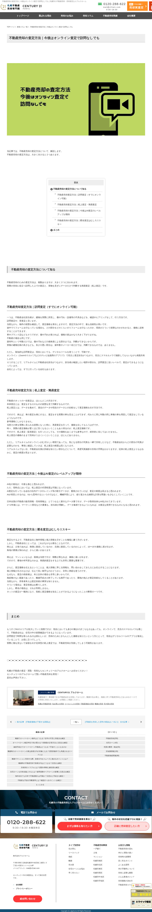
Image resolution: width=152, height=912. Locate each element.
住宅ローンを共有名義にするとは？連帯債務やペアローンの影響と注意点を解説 (40, 772)
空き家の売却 (109, 704)
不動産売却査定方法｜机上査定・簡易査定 (77, 204)
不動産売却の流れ (125, 849)
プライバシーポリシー (24, 889)
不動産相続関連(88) (112, 756)
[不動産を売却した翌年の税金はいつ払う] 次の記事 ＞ (107, 722)
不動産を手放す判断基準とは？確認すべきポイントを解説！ (40, 780)
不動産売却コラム (125, 885)
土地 (95, 853)
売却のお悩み (67, 16)
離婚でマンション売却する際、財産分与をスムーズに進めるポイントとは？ (40, 759)
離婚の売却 (99, 704)
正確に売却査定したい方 (127, 826)
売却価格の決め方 (125, 881)
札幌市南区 (97, 861)
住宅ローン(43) (111, 743)
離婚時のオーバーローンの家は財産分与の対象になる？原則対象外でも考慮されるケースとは (40, 753)
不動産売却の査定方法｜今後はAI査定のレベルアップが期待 (79, 212)
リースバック (74, 853)
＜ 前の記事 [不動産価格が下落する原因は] (32, 722)
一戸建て (97, 849)
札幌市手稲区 (98, 881)
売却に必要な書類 (125, 873)
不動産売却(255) (112, 738)
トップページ (23, 16)
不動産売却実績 (110, 16)
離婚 (70, 861)
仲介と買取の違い (125, 853)
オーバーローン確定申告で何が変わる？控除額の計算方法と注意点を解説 (40, 743)
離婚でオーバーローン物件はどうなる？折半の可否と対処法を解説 (40, 738)
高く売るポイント (125, 861)
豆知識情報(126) (112, 751)
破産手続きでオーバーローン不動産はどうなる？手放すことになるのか (40, 747)
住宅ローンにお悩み (77, 869)
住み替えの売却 (58, 704)
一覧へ (76, 722)
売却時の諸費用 (124, 857)
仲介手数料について (126, 869)
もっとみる (40, 785)
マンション (97, 857)
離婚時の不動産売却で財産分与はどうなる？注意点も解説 (40, 763)
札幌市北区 (97, 865)
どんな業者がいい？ (126, 877)
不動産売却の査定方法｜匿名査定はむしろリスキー (79, 222)
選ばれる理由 (45, 16)
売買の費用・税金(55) (112, 747)
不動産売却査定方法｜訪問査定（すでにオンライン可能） (79, 197)
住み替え (72, 849)
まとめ (56, 230)
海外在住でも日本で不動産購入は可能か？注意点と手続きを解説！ (40, 776)
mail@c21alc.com (111, 7)
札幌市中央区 (98, 877)
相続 (70, 857)
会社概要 (131, 16)
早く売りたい (74, 873)
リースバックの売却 (72, 704)
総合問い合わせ (27, 899)
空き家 (71, 865)
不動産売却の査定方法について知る (69, 189)
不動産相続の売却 (87, 704)
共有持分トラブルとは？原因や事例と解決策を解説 (40, 767)
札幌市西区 (97, 873)
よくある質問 (123, 865)
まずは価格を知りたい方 (80, 826)
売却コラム (88, 16)
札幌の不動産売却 (44, 704)
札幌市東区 (97, 869)
